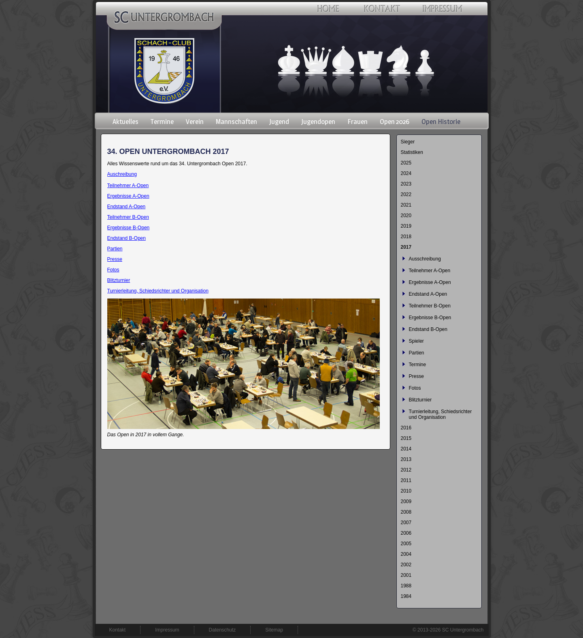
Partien (115, 249)
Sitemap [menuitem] (274, 630)
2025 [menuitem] (406, 163)
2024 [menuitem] (406, 173)
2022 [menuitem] (406, 194)
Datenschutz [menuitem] (222, 630)
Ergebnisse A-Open (128, 196)
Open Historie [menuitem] (440, 121)
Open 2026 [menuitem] (394, 121)
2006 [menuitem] (406, 533)
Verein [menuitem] (195, 121)
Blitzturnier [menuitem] (420, 400)
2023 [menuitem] (406, 184)
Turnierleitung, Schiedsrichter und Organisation (158, 291)
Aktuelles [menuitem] (125, 121)
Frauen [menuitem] (357, 121)
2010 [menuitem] (406, 491)
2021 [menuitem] (406, 205)
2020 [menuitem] (406, 215)
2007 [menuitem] (406, 522)
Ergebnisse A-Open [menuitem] (430, 282)
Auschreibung (122, 174)
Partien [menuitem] (416, 353)
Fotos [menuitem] (415, 388)
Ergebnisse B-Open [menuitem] (430, 317)
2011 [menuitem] (406, 480)
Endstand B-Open (126, 238)
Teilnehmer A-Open (128, 185)
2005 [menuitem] (406, 543)
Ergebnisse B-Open (128, 227)
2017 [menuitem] (406, 247)
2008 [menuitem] (406, 512)
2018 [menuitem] (406, 236)
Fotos (113, 270)
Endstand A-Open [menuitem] (428, 294)
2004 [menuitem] (406, 554)
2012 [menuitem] (406, 470)
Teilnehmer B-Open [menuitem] (430, 306)
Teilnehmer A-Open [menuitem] (430, 270)
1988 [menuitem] (406, 586)
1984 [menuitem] (406, 596)
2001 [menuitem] (406, 575)
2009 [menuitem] (406, 501)
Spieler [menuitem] (416, 341)
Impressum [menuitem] (167, 630)
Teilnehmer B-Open (128, 217)
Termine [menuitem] (162, 121)
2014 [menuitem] (406, 449)
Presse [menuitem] (416, 376)
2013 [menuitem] (406, 459)
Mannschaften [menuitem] (236, 121)
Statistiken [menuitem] (412, 152)
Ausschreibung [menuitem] (425, 259)
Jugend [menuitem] (279, 121)
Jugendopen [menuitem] (318, 121)
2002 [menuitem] (406, 565)
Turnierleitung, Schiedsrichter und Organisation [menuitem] (440, 414)
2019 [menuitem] (406, 226)
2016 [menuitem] (406, 428)
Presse (114, 259)
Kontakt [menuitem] (117, 630)
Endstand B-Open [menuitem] (428, 329)
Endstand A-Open (126, 206)
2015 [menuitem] (406, 438)
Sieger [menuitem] (408, 142)
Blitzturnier (118, 280)
